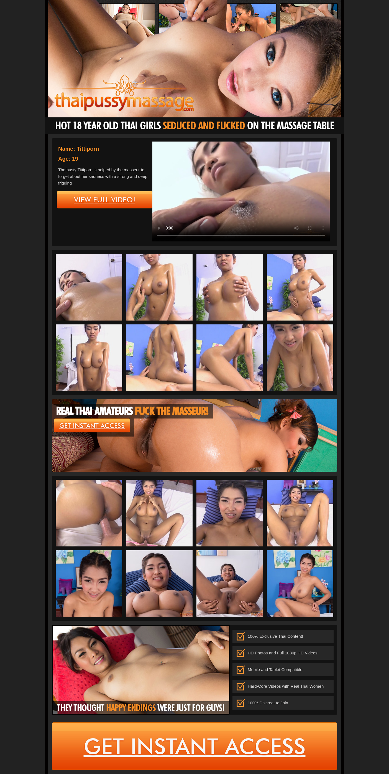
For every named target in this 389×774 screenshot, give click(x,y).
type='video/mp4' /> (241, 191)
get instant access (92, 426)
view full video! (104, 199)
